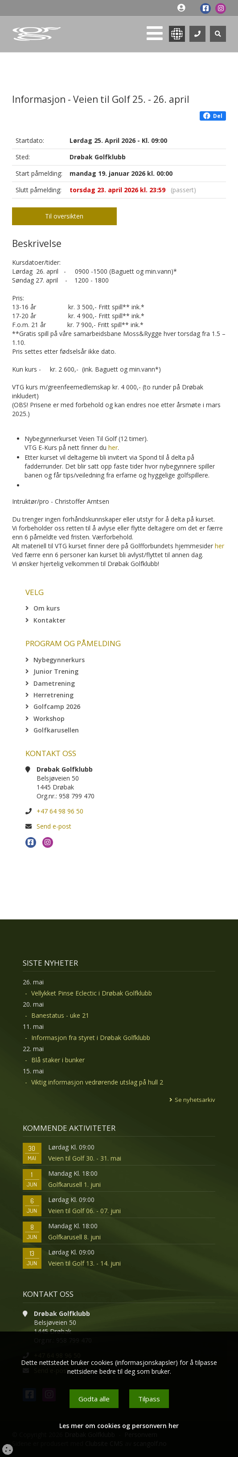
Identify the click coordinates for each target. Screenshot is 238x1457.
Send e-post (54, 826)
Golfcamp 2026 (56, 706)
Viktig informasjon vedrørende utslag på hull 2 (97, 1082)
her (113, 447)
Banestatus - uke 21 (60, 1015)
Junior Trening (55, 671)
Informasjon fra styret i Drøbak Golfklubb (90, 1037)
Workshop (49, 718)
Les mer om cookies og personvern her (119, 1425)
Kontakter (49, 620)
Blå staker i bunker (58, 1060)
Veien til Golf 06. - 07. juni (84, 1210)
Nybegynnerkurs (59, 660)
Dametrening (54, 683)
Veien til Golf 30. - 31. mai (84, 1158)
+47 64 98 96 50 (60, 811)
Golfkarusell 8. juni (74, 1237)
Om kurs (46, 608)
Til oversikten (64, 216)
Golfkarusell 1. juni (74, 1184)
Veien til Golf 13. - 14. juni (84, 1263)
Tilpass (149, 1398)
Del (212, 116)
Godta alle (94, 1398)
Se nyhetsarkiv (195, 1100)
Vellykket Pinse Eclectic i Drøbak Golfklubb (91, 993)
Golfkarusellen (56, 730)
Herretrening (53, 695)
